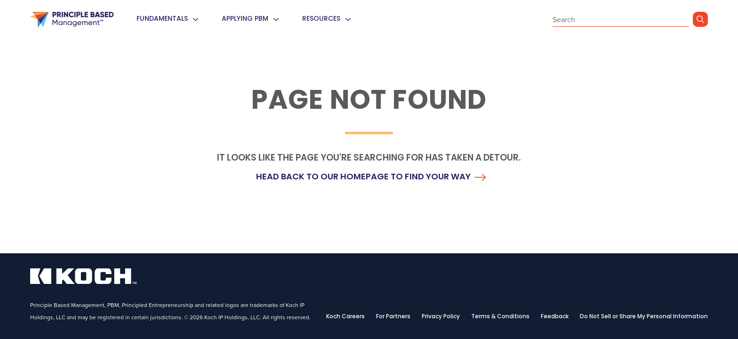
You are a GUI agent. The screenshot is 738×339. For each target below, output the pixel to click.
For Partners (393, 317)
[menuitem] (195, 19)
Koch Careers (345, 317)
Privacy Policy (441, 317)
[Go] (700, 19)
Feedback (555, 317)
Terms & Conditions (500, 317)
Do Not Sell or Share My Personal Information (644, 317)
